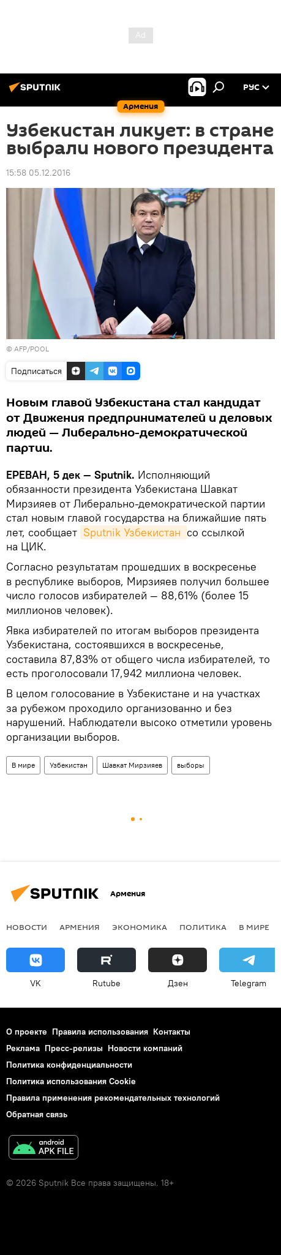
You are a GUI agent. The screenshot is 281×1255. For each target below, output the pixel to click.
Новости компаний (145, 1048)
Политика (203, 926)
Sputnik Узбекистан (133, 532)
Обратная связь (36, 1114)
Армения (79, 926)
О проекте (26, 1031)
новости (26, 926)
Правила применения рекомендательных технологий (113, 1097)
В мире (23, 765)
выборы (190, 765)
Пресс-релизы (74, 1048)
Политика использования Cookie (71, 1081)
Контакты (171, 1031)
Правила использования (100, 1031)
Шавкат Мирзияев (132, 765)
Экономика (139, 926)
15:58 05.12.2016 (38, 172)
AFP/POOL (31, 348)
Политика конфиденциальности (69, 1064)
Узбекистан (69, 765)
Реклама (23, 1048)
